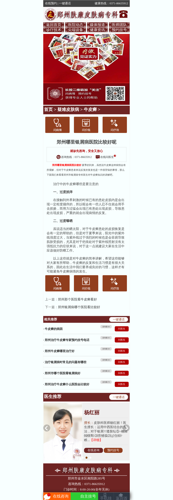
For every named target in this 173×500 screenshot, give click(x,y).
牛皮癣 (90, 109)
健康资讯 (97, 30)
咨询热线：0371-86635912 (74, 156)
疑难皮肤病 (68, 109)
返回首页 (53, 25)
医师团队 (119, 25)
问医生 (121, 328)
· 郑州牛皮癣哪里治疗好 (58, 351)
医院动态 (75, 25)
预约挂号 (119, 30)
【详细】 (96, 440)
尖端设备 (75, 30)
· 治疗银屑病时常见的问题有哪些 (64, 362)
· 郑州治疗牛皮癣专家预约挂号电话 (66, 340)
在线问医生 (106, 156)
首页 (48, 109)
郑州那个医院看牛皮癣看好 (77, 299)
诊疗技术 (53, 30)
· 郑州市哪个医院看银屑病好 (61, 373)
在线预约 (51, 3)
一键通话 (65, 3)
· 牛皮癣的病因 (53, 329)
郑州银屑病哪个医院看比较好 (79, 307)
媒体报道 (97, 25)
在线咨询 (93, 450)
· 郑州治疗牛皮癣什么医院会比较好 (66, 384)
